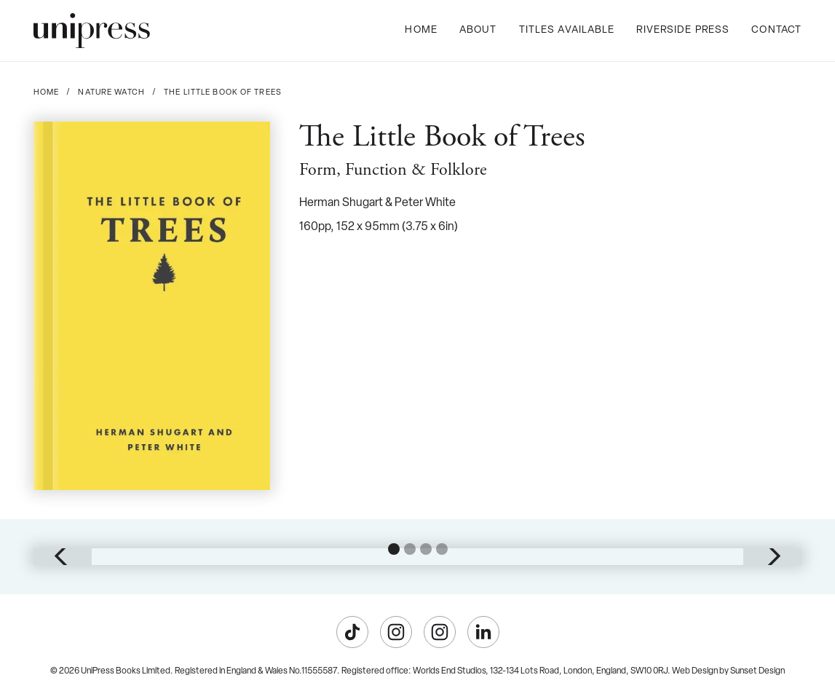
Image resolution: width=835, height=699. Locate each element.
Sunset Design (757, 671)
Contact (776, 30)
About (478, 30)
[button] (62, 556)
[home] (91, 30)
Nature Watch (111, 93)
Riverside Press (682, 30)
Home (421, 30)
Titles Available (567, 30)
